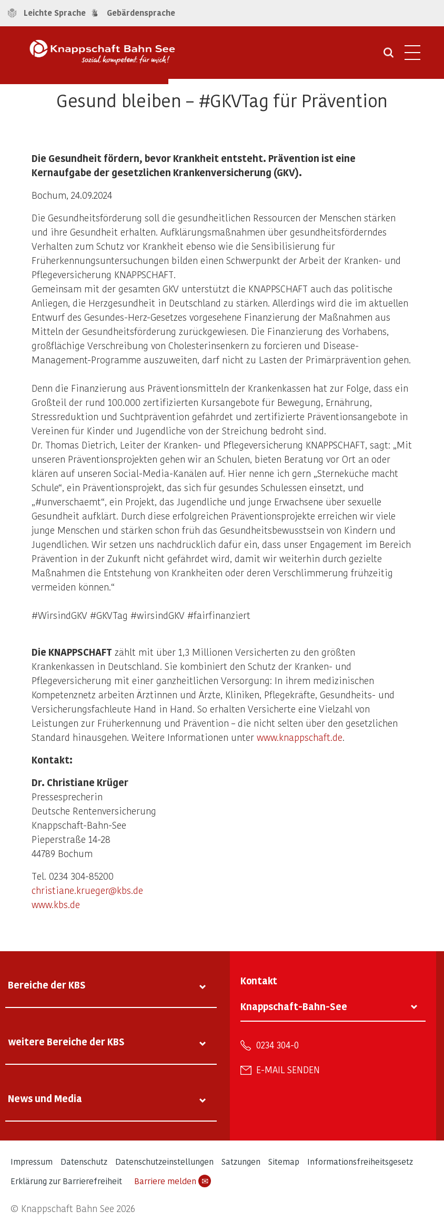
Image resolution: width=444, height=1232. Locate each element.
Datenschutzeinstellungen (164, 1161)
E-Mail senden (288, 1069)
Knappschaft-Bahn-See (293, 1006)
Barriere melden (172, 1181)
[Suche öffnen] (388, 56)
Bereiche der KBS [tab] (47, 984)
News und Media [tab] (45, 1098)
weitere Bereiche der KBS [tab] (66, 1041)
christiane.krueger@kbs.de (87, 889)
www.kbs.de (56, 904)
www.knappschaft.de (299, 736)
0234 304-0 (277, 1045)
